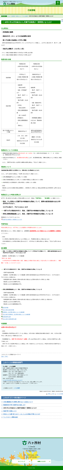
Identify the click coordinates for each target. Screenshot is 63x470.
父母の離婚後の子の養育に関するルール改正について (18, 402)
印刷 (48, 393)
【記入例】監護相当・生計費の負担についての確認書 (15, 314)
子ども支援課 (25, 16)
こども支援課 (16, 388)
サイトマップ (21, 461)
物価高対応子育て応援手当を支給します (14, 405)
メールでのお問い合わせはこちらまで (12, 380)
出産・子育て (4, 356)
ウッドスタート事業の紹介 (10, 417)
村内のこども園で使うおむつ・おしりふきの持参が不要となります (21, 414)
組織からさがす (42, 461)
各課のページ (18, 16)
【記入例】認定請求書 (7, 309)
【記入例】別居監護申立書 (8, 319)
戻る (52, 393)
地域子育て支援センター (10, 411)
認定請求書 (4, 307)
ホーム (8, 16)
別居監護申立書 (6, 316)
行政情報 (13, 16)
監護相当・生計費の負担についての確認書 (12, 312)
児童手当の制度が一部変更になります (11, 219)
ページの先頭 (59, 393)
